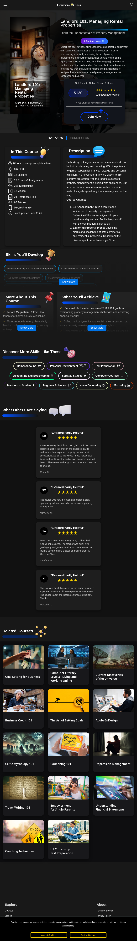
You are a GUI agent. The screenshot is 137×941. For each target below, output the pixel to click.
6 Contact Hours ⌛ (94, 41)
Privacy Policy (104, 916)
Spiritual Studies (74, 375)
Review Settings (88, 935)
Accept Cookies (48, 935)
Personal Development (68, 365)
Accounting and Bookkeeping (33, 375)
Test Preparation (107, 365)
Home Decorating (92, 385)
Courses (9, 910)
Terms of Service (105, 910)
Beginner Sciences (56, 385)
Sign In (8, 916)
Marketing (122, 385)
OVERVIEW (55, 138)
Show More (68, 282)
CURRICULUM (80, 138)
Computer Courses (109, 375)
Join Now (94, 116)
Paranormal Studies (20, 385)
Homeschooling (29, 365)
